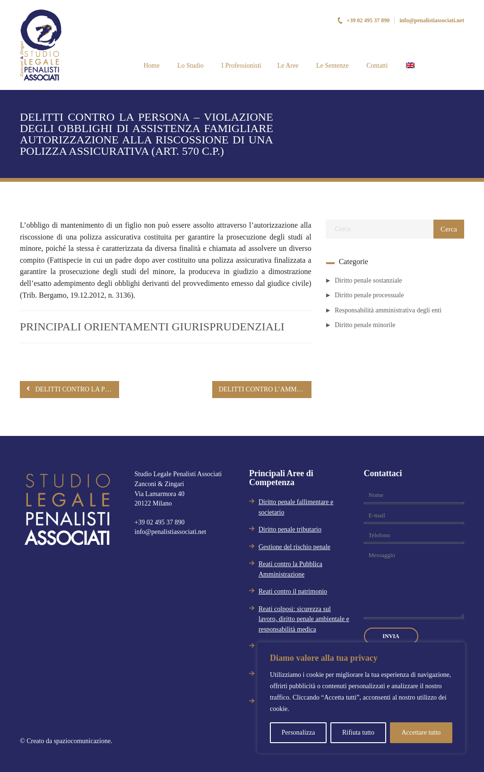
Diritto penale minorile (365, 324)
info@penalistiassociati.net (431, 20)
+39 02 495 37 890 (363, 20)
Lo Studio (190, 65)
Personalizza (298, 732)
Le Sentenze (331, 65)
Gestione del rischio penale (294, 546)
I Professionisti (240, 65)
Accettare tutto (421, 732)
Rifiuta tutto (358, 732)
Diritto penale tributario (290, 529)
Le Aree (288, 65)
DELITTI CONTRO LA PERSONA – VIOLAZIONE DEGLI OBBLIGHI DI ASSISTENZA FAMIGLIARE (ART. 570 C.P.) (72, 388)
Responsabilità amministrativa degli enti (388, 310)
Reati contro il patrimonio (293, 591)
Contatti (376, 65)
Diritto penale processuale (369, 295)
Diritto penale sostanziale (368, 280)
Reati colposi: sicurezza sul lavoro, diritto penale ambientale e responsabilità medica (304, 619)
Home (151, 65)
